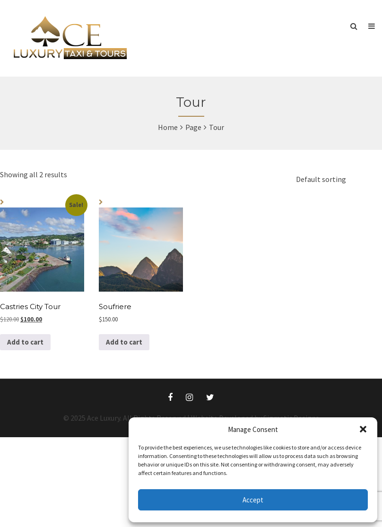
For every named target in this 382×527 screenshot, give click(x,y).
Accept (253, 499)
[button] (363, 429)
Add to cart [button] (25, 341)
